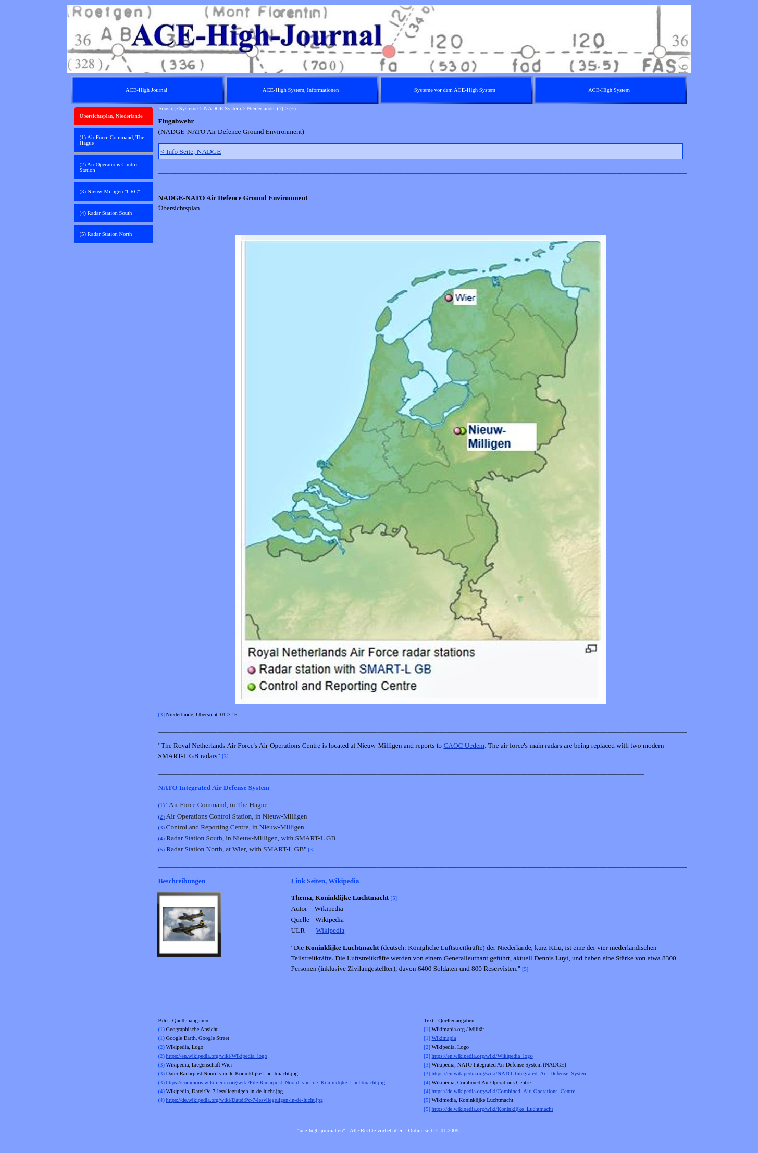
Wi (435, 1038)
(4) (161, 838)
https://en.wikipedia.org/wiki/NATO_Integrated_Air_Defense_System (510, 1073)
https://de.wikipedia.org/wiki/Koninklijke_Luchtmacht (492, 1109)
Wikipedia (330, 930)
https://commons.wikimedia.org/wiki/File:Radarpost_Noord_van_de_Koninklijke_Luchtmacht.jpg (275, 1082)
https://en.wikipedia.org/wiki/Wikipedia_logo (216, 1056)
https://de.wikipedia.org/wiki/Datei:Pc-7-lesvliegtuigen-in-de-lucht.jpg (244, 1100)
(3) (162, 827)
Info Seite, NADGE (190, 151)
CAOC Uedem (463, 745)
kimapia (447, 1038)
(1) (161, 805)
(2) (161, 817)
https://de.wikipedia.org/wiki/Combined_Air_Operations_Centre (504, 1091)
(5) (161, 849)
